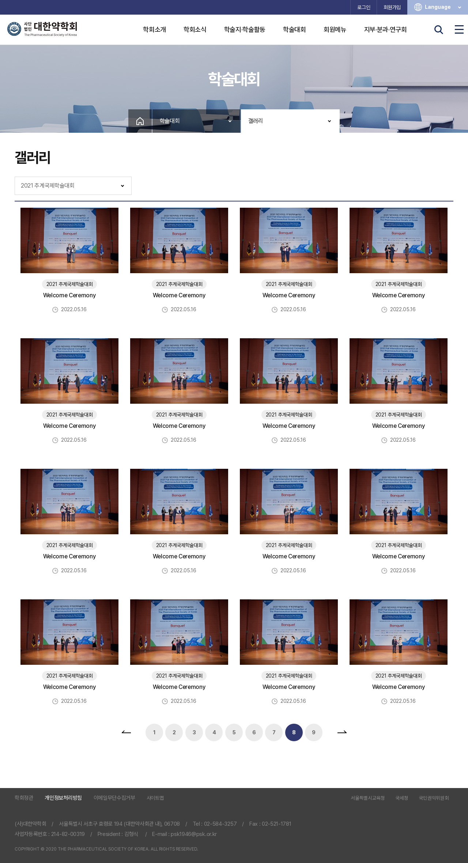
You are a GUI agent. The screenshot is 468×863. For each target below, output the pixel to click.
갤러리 (255, 120)
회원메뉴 (335, 29)
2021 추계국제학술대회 (48, 185)
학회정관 (24, 798)
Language (444, 7)
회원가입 (392, 7)
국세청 (402, 798)
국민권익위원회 (434, 798)
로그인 (363, 7)
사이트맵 (155, 797)
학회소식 (195, 29)
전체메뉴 (459, 29)
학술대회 (294, 29)
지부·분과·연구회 (385, 29)
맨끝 (342, 732)
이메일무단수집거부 (114, 798)
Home (140, 121)
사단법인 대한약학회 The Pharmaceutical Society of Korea (42, 29)
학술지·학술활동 (244, 29)
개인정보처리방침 (63, 798)
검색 (439, 29)
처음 (126, 732)
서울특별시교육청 (368, 798)
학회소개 (154, 29)
